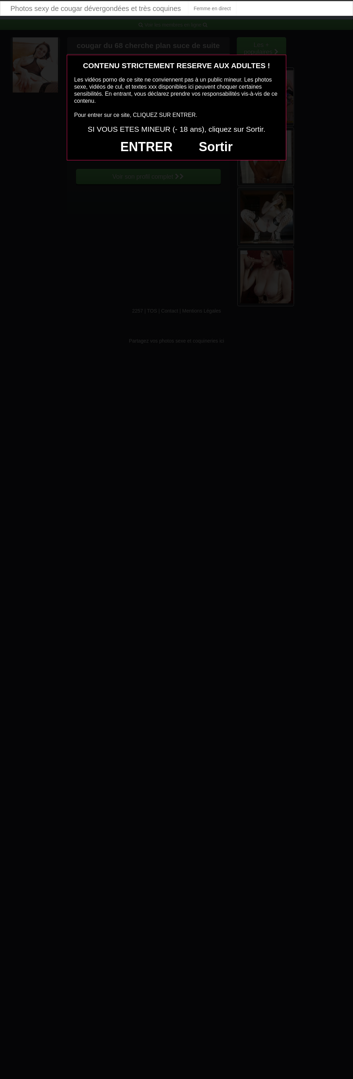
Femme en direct (212, 8)
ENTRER (146, 147)
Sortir (216, 147)
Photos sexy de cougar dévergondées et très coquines (96, 8)
